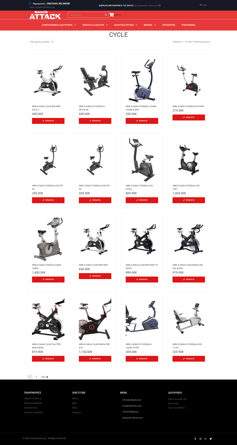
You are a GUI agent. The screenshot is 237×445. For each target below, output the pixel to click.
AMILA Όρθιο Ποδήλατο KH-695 (188, 106)
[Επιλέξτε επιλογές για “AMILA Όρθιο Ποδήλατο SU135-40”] (95, 200)
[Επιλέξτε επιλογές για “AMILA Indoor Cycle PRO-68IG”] (95, 276)
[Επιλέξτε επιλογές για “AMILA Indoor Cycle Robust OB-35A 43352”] (189, 279)
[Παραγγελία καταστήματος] (40, 42)
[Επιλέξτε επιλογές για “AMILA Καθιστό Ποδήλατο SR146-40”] (95, 121)
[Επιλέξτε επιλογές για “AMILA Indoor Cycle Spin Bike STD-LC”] (48, 121)
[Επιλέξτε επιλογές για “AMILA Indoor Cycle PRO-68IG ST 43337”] (142, 279)
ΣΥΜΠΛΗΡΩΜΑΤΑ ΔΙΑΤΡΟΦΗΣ (59, 25)
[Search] (106, 15)
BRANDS (150, 25)
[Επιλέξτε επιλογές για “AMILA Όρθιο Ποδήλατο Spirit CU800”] (48, 279)
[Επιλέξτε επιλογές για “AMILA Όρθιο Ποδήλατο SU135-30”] (48, 200)
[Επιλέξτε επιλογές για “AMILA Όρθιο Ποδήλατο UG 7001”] (189, 200)
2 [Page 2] (36, 377)
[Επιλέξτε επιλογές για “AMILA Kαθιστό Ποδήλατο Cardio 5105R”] (142, 359)
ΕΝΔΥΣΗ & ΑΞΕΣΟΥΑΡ (95, 25)
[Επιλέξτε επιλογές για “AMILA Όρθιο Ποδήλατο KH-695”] (189, 117)
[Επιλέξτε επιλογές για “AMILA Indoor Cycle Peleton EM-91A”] (95, 359)
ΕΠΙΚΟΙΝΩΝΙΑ (188, 25)
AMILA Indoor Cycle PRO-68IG (93, 265)
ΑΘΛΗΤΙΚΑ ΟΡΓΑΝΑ (126, 25)
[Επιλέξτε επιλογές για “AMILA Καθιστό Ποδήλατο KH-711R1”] (189, 359)
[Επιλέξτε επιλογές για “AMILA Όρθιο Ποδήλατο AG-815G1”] (142, 200)
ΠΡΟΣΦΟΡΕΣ (168, 25)
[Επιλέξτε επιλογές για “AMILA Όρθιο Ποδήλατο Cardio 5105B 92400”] (142, 121)
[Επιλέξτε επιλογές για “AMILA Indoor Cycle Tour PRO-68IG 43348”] (48, 359)
